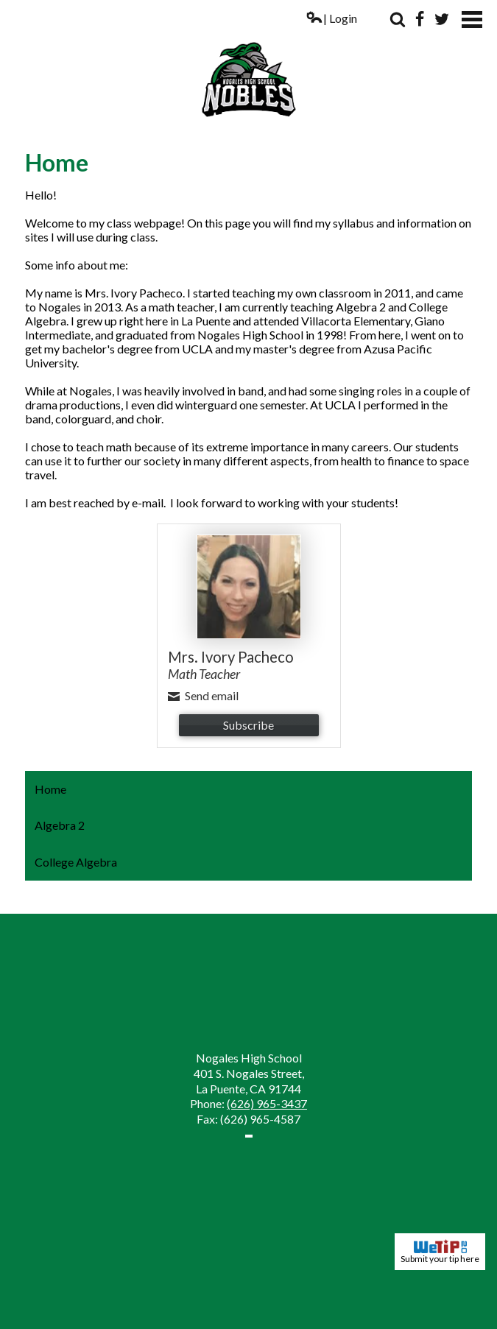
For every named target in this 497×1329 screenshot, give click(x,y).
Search (398, 19)
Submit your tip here (440, 1251)
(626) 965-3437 (267, 1103)
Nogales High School (248, 65)
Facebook (420, 19)
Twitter (442, 19)
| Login (331, 18)
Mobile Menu (472, 19)
